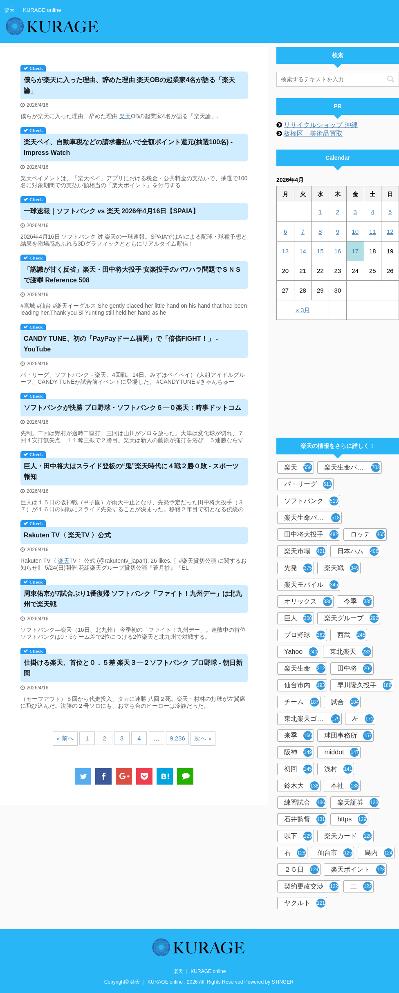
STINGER (283, 982)
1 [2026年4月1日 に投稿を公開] (320, 211)
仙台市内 (304, 685)
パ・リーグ (308, 484)
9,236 (177, 738)
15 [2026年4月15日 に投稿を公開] (320, 251)
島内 (379, 852)
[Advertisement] (337, 375)
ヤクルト (304, 903)
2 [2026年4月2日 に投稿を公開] (337, 211)
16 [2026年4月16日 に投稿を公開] (337, 251)
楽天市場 (304, 551)
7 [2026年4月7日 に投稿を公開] (302, 231)
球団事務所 (348, 735)
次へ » (203, 738)
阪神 (298, 752)
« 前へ (65, 738)
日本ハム (358, 551)
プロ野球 (304, 635)
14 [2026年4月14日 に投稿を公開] (302, 251)
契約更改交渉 (311, 886)
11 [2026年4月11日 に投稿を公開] (372, 231)
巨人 (298, 618)
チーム (301, 702)
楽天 (125, 116)
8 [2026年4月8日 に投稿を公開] (320, 231)
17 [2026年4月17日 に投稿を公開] (355, 251)
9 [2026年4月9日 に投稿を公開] (337, 231)
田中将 (354, 668)
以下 (298, 836)
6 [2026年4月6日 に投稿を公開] (285, 231)
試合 (345, 702)
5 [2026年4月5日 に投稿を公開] (390, 211)
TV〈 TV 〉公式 (67, 535)
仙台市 (335, 852)
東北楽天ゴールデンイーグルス (313, 718)
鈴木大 (301, 785)
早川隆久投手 (364, 685)
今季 (358, 601)
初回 (298, 769)
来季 (298, 735)
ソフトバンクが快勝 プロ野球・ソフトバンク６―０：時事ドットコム (132, 407)
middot (341, 752)
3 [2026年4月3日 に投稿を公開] (354, 211)
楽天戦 (341, 568)
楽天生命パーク (352, 467)
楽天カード (348, 836)
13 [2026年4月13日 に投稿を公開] (285, 251)
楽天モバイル (311, 584)
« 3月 (303, 309)
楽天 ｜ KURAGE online (199, 971)
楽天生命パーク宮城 (313, 517)
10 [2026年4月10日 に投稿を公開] (355, 231)
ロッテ (367, 534)
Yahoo (301, 651)
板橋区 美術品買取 (313, 133)
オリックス (308, 601)
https (352, 819)
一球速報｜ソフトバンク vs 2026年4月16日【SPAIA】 (111, 211)
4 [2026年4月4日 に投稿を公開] (372, 211)
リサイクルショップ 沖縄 (320, 124)
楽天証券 (358, 802)
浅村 (338, 769)
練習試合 (304, 802)
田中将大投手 (311, 534)
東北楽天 (350, 651)
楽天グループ (351, 618)
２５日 (301, 869)
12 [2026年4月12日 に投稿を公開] (390, 231)
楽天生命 (304, 668)
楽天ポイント (358, 869)
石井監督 (304, 819)
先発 (298, 568)
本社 (345, 785)
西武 (351, 635)
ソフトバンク (311, 500)
